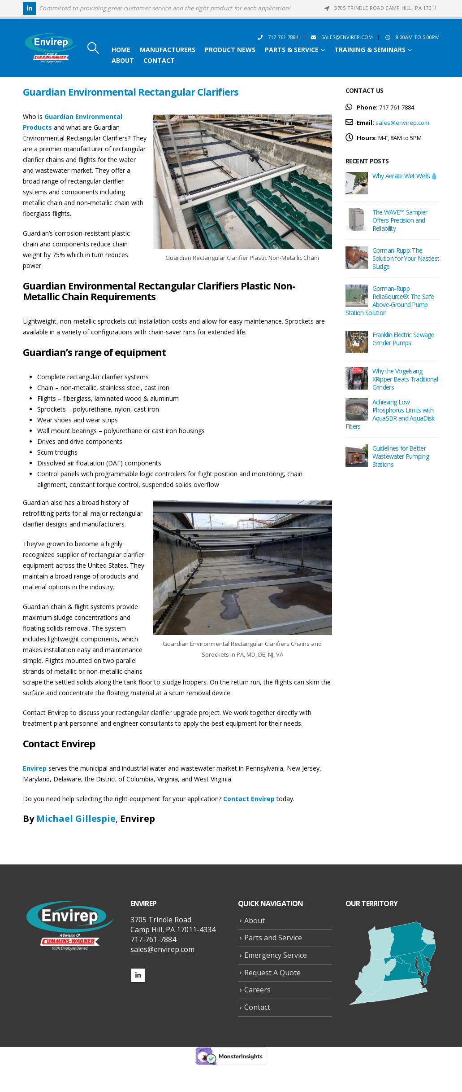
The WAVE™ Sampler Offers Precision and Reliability (399, 220)
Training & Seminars (370, 50)
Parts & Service (292, 50)
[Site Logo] (51, 48)
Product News (230, 50)
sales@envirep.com (341, 37)
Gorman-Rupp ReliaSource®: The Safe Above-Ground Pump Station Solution (389, 300)
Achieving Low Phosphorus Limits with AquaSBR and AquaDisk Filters (390, 414)
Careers (257, 990)
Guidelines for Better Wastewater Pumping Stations (400, 456)
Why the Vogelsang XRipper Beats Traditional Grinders (405, 379)
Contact (159, 60)
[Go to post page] (356, 182)
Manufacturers (167, 50)
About (123, 60)
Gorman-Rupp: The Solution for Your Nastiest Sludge (406, 258)
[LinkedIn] (29, 8)
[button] (93, 48)
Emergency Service (275, 955)
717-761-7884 (277, 37)
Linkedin (138, 975)
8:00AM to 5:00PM (412, 37)
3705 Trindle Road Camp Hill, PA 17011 (380, 7)
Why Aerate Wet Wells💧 (404, 175)
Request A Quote (272, 973)
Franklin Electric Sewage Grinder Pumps (403, 338)
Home (121, 50)
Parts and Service (273, 938)
